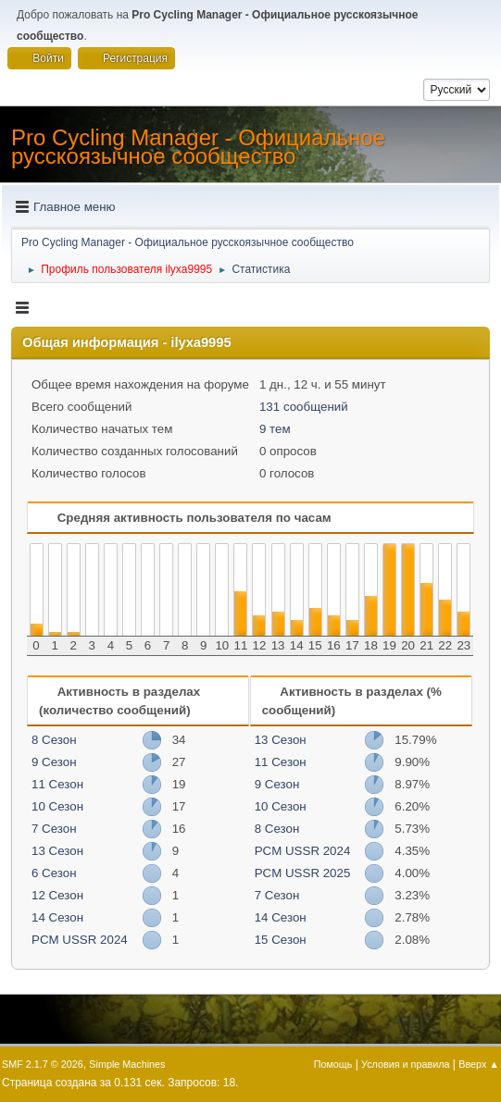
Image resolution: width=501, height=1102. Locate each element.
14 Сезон (57, 917)
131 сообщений (303, 407)
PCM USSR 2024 (79, 940)
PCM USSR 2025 (303, 873)
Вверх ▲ (478, 1064)
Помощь (333, 1064)
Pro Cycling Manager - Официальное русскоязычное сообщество (198, 146)
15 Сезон (281, 940)
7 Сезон (54, 829)
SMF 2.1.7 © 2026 (42, 1064)
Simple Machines (127, 1064)
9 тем (275, 429)
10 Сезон (57, 806)
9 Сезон (54, 762)
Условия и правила (405, 1064)
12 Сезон (57, 895)
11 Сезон (57, 784)
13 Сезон (57, 851)
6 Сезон (54, 873)
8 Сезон (54, 740)
